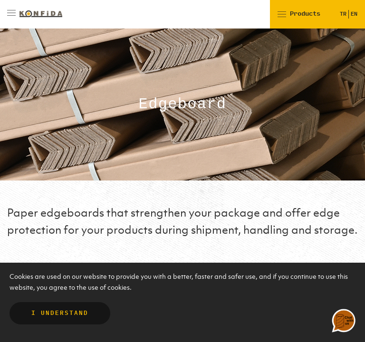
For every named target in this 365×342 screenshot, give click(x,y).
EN (354, 14)
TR (343, 14)
